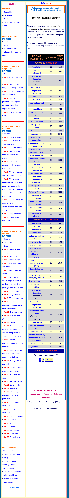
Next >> (49, 360)
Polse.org (58, 394)
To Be (36, 189)
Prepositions (11, 434)
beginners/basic (56, 26)
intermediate (32, 29)
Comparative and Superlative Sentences (37, 90)
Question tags (11, 260)
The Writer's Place (10, 461)
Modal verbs (11, 388)
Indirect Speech (36, 245)
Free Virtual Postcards (12, 472)
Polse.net (46, 397)
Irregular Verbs (37, 122)
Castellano (7, 15)
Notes (5, 246)
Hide (5, 26)
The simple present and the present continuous (11, 165)
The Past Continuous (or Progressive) (37, 167)
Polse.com (48, 394)
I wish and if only (36, 344)
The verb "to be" (12, 137)
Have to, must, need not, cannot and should (11, 154)
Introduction (7, 242)
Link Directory (13, 487)
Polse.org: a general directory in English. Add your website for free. (46, 9)
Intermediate (51, 220)
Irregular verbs (12, 214)
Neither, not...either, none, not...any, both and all (12, 343)
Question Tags (37, 134)
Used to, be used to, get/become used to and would (37, 337)
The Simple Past (36, 173)
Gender (9, 322)
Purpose (9, 420)
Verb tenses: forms (13, 291)
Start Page (13, 4)
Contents (6, 74)
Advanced (51, 350)
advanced (45, 29)
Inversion (10, 427)
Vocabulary (36, 67)
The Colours (37, 97)
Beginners (51, 63)
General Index (8, 12)
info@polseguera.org (46, 404)
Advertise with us (10, 475)
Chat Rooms (8, 482)
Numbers (36, 118)
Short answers (12, 256)
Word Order (36, 100)
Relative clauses (13, 381)
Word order (11, 423)
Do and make (11, 385)
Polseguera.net (50, 390)
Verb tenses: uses (13, 298)
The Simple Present (36, 186)
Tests (5, 45)
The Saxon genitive (36, 281)
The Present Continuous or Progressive (36, 179)
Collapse (6, 39)
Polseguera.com (34, 394)
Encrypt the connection (12, 22)
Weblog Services (9, 465)
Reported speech (13, 416)
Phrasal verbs (12, 437)
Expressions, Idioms (36, 331)
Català (5, 19)
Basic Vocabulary (10, 49)
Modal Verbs (37, 233)
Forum (5, 42)
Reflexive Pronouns (37, 192)
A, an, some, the (36, 155)
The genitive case (13, 312)
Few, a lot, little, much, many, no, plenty (36, 263)
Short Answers (37, 131)
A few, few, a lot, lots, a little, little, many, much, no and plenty (12, 353)
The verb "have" (12, 148)
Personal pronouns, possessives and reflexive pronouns (12, 304)
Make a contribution (11, 479)
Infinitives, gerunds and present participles (10, 395)
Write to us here (9, 451)
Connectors (11, 430)
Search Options (9, 468)
